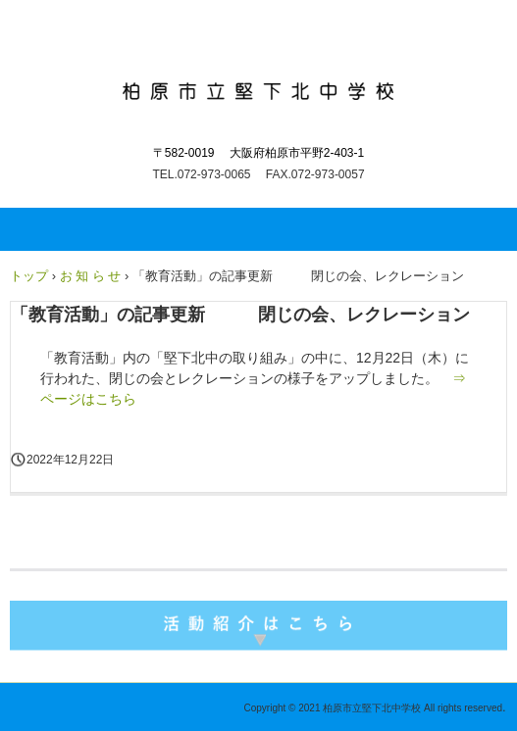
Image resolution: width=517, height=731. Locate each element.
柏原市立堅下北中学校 (258, 86)
